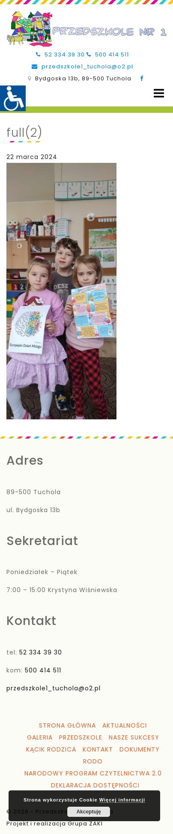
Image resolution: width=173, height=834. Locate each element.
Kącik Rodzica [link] (51, 749)
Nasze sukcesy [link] (134, 737)
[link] (13, 98)
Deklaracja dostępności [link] (95, 785)
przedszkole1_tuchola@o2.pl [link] (82, 66)
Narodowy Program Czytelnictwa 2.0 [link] (93, 773)
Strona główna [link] (67, 725)
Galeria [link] (40, 737)
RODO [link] (93, 761)
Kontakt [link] (98, 749)
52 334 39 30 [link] (60, 54)
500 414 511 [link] (107, 54)
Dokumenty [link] (139, 749)
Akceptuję (88, 812)
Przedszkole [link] (80, 737)
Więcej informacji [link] (122, 799)
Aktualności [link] (124, 725)
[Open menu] (159, 93)
